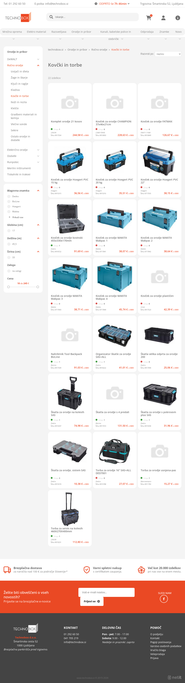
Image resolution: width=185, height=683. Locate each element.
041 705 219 (71, 638)
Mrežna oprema (12, 31)
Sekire (14, 130)
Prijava (163, 17)
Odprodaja (147, 31)
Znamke (164, 31)
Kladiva (15, 90)
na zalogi (16, 270)
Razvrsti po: (147, 53)
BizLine (16, 201)
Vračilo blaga (158, 650)
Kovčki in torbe (20, 96)
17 (13, 230)
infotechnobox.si (56, 3)
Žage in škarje (19, 77)
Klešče (15, 108)
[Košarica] (148, 17)
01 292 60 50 (17, 3)
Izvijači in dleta (20, 71)
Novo (178, 31)
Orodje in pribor (81, 31)
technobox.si (55, 49)
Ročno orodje (15, 65)
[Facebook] (164, 599)
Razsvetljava (58, 31)
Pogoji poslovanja (160, 642)
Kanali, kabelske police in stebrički (115, 35)
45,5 (14, 244)
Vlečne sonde (19, 124)
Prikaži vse (17, 217)
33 (13, 257)
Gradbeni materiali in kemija (24, 116)
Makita (15, 211)
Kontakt (155, 638)
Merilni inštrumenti (19, 168)
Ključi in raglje (19, 83)
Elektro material (36, 31)
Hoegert (16, 206)
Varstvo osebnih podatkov (165, 646)
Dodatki (11, 156)
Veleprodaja (157, 654)
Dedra (15, 196)
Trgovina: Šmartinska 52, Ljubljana (161, 3)
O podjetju (156, 634)
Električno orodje (17, 149)
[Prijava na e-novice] (92, 601)
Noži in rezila (19, 102)
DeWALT (12, 59)
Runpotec (13, 162)
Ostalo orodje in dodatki (20, 138)
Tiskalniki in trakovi (18, 174)
